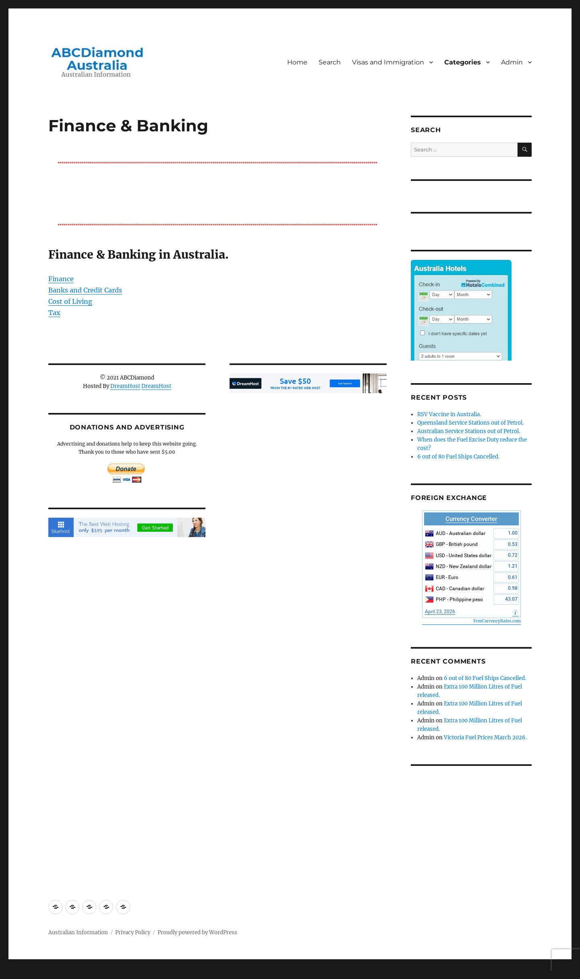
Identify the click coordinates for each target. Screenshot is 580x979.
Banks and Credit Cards (85, 290)
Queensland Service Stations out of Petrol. (470, 422)
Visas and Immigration (388, 62)
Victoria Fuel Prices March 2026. (485, 737)
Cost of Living (70, 301)
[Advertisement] (219, 193)
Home (297, 62)
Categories (462, 62)
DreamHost (125, 386)
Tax (54, 313)
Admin (512, 62)
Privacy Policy (132, 932)
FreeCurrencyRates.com (497, 621)
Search (330, 62)
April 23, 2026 (440, 611)
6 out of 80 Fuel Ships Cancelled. (458, 456)
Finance (61, 279)
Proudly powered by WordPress (197, 932)
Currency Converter (471, 519)
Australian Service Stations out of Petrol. (468, 431)
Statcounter (19, 973)
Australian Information (78, 932)
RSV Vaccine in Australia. (449, 414)
